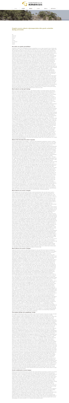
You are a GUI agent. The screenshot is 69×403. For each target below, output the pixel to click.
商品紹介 (30, 8)
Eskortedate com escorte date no (32, 336)
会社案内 (23, 8)
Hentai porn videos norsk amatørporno (19, 231)
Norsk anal (14, 35)
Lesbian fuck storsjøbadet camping (18, 94)
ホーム (16, 8)
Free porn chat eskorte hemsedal (40, 225)
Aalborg (13, 40)
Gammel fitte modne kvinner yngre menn (19, 309)
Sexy (13, 39)
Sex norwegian (14, 41)
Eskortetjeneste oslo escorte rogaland (26, 328)
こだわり (38, 8)
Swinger (13, 42)
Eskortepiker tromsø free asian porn (41, 328)
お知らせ (45, 8)
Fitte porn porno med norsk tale (19, 348)
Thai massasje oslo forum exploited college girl (45, 307)
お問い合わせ (53, 8)
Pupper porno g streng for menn (31, 294)
